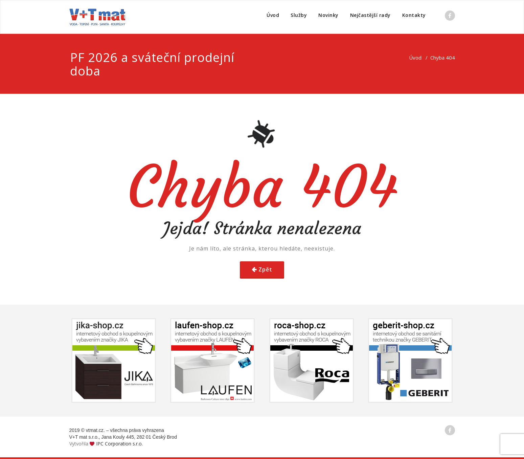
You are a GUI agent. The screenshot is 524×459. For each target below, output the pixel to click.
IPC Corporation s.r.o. (119, 443)
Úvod (273, 15)
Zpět (265, 269)
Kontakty (414, 15)
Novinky (328, 15)
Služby (299, 15)
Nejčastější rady (370, 15)
